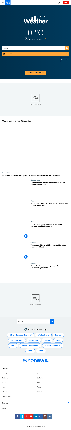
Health (4, 387)
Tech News (6, 173)
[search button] (67, 48)
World (39, 373)
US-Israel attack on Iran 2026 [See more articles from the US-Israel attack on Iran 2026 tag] (21, 335)
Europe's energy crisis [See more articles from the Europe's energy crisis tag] (30, 345)
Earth (3, 382)
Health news (35, 180)
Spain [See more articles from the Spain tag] (30, 351)
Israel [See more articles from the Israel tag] (58, 340)
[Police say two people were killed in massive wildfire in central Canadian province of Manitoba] (50, 252)
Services (5, 403)
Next (38, 382)
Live (65, 2)
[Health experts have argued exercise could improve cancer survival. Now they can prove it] (50, 189)
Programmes (6, 396)
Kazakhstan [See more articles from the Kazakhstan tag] (33, 340)
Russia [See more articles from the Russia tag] (47, 340)
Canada (33, 201)
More (4, 408)
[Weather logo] (36, 20)
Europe (4, 373)
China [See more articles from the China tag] (41, 351)
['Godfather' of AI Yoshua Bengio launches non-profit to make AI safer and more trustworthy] (35, 175)
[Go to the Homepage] (8, 2)
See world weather (35, 73)
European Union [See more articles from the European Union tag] (17, 340)
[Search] (35, 48)
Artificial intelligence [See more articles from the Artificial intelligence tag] (52, 345)
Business (5, 378)
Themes (5, 368)
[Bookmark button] (45, 39)
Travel (39, 387)
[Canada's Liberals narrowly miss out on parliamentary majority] (50, 273)
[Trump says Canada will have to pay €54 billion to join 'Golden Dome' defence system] (50, 210)
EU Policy (40, 378)
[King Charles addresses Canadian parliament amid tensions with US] (50, 231)
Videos (39, 391)
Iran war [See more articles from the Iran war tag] (58, 335)
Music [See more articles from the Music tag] (13, 345)
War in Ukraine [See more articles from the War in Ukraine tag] (43, 335)
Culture (4, 391)
